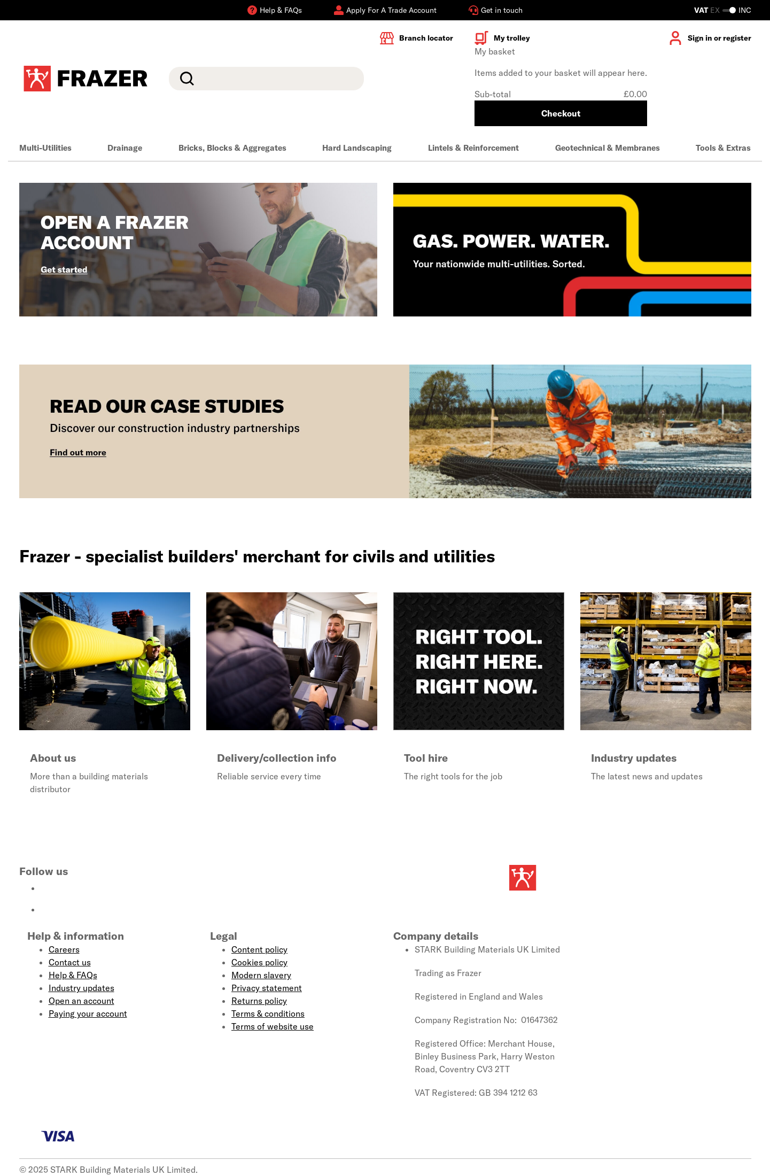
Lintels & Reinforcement (473, 148)
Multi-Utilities (45, 148)
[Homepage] (572, 878)
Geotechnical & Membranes (607, 148)
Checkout (560, 113)
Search (185, 78)
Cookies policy (259, 962)
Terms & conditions (268, 1013)
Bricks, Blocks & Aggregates (232, 148)
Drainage (124, 148)
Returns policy (259, 1000)
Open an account (81, 1000)
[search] (266, 78)
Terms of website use (272, 1026)
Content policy (259, 949)
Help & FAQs (73, 975)
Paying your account (88, 1013)
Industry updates (81, 987)
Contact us (70, 962)
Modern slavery (261, 975)
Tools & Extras (723, 148)
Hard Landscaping (357, 148)
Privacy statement (266, 987)
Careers (64, 949)
